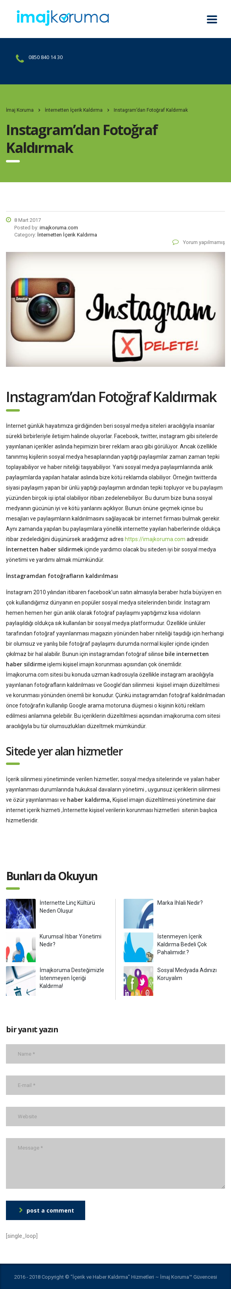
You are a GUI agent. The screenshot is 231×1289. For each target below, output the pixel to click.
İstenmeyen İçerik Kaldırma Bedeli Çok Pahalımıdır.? (182, 944)
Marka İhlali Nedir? (180, 903)
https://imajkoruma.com (155, 539)
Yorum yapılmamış (198, 242)
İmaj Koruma (20, 110)
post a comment (46, 1210)
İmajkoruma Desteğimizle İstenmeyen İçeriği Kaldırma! (72, 978)
